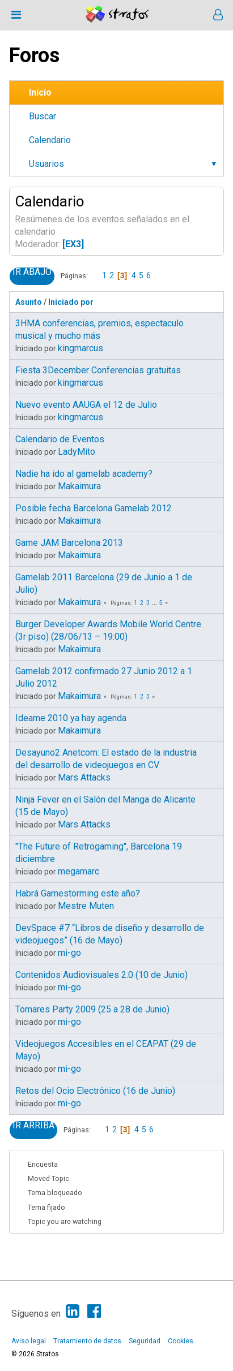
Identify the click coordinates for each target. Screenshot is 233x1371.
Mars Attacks (84, 777)
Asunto (28, 302)
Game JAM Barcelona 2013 (69, 542)
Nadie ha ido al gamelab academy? (83, 473)
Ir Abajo (32, 272)
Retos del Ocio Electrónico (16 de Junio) (95, 1090)
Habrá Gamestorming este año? (77, 893)
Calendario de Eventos (59, 439)
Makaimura (79, 486)
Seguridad (144, 1341)
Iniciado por (76, 302)
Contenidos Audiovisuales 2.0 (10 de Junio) (101, 974)
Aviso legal (28, 1341)
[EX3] (73, 244)
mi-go (69, 952)
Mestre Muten (86, 905)
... (155, 602)
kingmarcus (80, 348)
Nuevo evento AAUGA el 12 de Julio (86, 404)
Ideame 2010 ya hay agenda (70, 718)
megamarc (78, 871)
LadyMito (76, 451)
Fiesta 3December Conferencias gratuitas (98, 370)
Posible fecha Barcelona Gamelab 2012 (93, 508)
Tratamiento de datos (87, 1341)
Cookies (180, 1341)
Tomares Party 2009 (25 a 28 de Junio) (92, 1009)
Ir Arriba (33, 1125)
